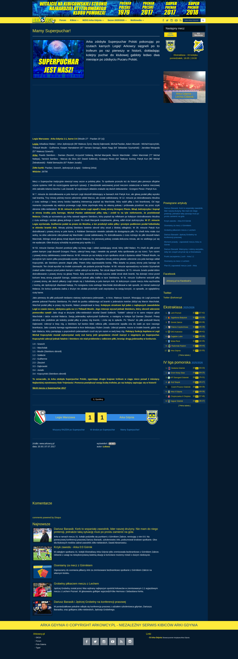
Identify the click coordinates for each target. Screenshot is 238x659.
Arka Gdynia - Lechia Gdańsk (184, 95)
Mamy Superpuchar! (129, 429)
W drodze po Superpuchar (102, 429)
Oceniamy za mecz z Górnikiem (73, 565)
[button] (203, 20)
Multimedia (137, 20)
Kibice (74, 20)
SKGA (38, 638)
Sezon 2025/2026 (117, 20)
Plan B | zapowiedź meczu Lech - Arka (180, 266)
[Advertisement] (96, 109)
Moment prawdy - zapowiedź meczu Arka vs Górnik (183, 243)
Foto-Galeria (41, 644)
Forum (62, 20)
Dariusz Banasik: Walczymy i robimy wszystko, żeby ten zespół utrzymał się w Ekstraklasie (184, 250)
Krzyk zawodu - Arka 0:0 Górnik (73, 547)
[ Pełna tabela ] (184, 355)
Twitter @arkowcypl (172, 297)
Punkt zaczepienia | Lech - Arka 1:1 (179, 256)
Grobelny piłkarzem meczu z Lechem (76, 583)
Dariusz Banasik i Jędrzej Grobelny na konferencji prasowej (90, 601)
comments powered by (46, 517)
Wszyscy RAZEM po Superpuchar (69, 429)
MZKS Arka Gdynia (93, 20)
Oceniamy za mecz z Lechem (176, 261)
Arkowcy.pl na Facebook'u (179, 281)
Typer (38, 648)
